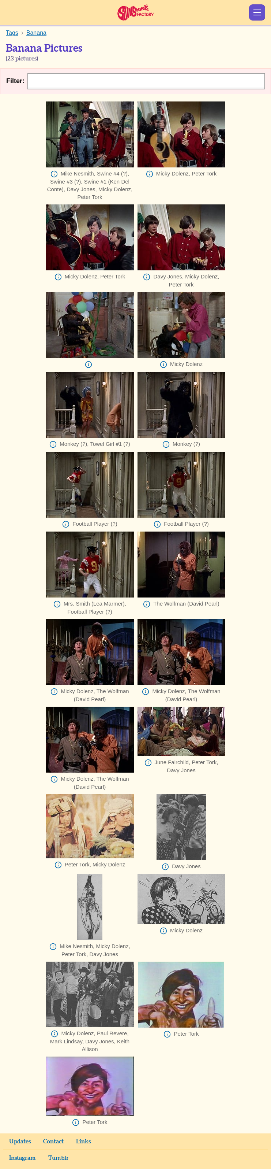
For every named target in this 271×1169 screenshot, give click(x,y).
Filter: (15, 81)
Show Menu (257, 12)
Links (83, 1141)
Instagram (22, 1158)
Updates (20, 1141)
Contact (53, 1141)
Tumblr (58, 1158)
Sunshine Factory (135, 12)
